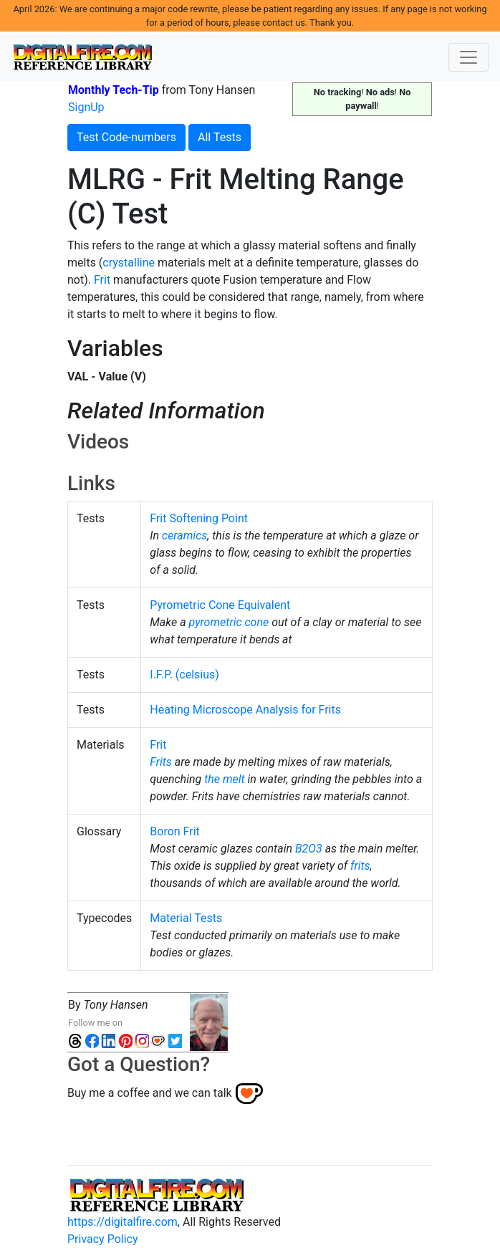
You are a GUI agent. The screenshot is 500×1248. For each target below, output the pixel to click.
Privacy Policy (102, 1239)
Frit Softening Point (199, 518)
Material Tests (186, 918)
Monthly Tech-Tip (113, 90)
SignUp (86, 107)
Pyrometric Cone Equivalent (220, 605)
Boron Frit (174, 831)
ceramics (184, 535)
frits (360, 866)
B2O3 (308, 848)
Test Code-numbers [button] (126, 137)
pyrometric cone (229, 622)
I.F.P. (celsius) (184, 674)
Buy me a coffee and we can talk (149, 1093)
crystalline (128, 262)
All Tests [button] (219, 137)
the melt (224, 779)
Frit (102, 280)
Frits (161, 762)
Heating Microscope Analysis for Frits (245, 709)
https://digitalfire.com (122, 1222)
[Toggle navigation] (468, 57)
